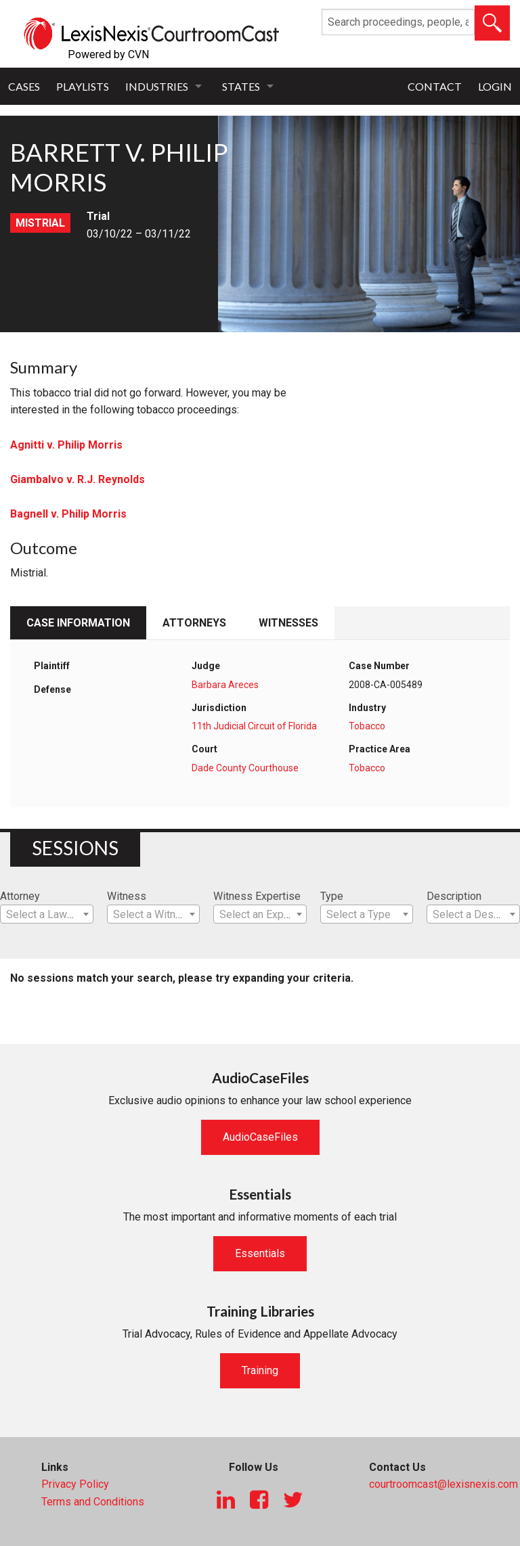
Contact (435, 86)
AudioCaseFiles (260, 1137)
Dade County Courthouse (245, 768)
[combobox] (46, 914)
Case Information (78, 622)
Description (454, 896)
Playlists (82, 86)
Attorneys (194, 622)
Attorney (20, 896)
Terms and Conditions (92, 1501)
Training (260, 1370)
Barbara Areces (225, 684)
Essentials (260, 1253)
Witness (126, 896)
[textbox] (47, 914)
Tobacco (367, 726)
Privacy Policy (75, 1484)
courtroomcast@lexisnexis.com (443, 1484)
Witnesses (288, 622)
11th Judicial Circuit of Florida (254, 726)
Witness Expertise (257, 896)
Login (495, 86)
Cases (24, 86)
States (241, 86)
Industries (156, 86)
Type (331, 896)
